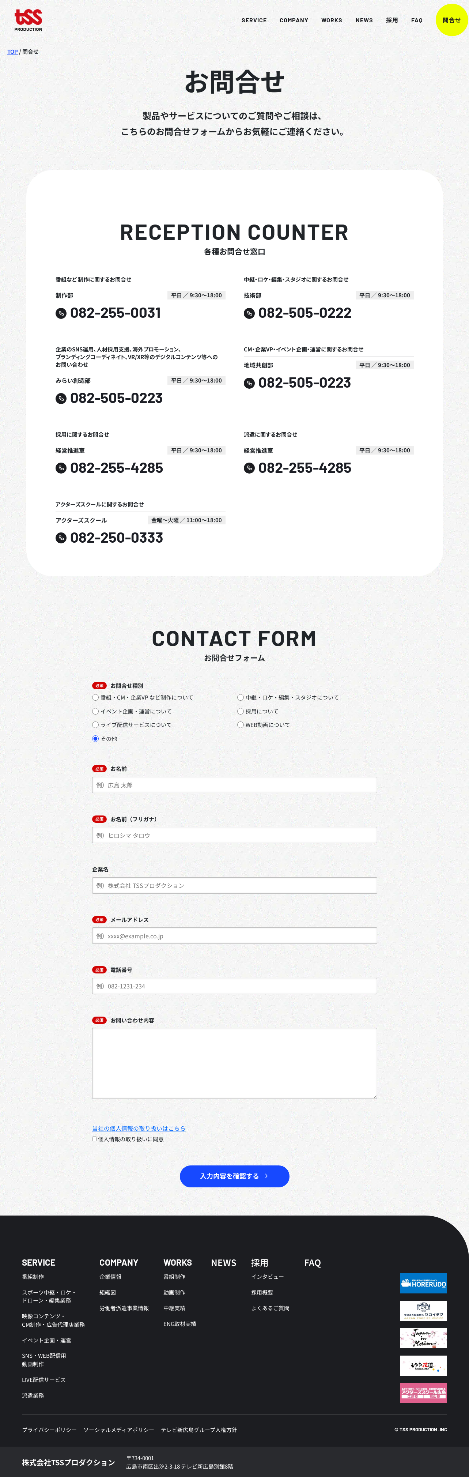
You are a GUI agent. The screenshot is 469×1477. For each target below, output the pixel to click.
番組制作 (33, 1277)
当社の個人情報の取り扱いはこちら (139, 1128)
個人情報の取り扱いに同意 (128, 1139)
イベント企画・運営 (46, 1340)
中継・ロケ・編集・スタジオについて (288, 697)
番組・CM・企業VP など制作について (142, 697)
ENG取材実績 (179, 1323)
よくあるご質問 (270, 1308)
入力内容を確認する (229, 1176)
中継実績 (174, 1308)
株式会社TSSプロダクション (69, 1461)
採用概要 (262, 1292)
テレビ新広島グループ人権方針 (199, 1429)
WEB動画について (263, 725)
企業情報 (110, 1277)
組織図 (107, 1292)
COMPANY (280, 19)
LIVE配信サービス (44, 1379)
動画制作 (174, 1292)
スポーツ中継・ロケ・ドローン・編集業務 (49, 1296)
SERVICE (240, 19)
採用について (258, 711)
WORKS (318, 19)
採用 (378, 19)
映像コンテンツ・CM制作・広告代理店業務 (53, 1320)
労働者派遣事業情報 (124, 1308)
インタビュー (267, 1277)
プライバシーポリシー (49, 1429)
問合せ (438, 19)
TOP (12, 51)
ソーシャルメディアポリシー (118, 1429)
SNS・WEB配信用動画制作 (44, 1360)
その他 (104, 738)
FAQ (403, 19)
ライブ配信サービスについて (132, 725)
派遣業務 (33, 1394)
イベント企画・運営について (132, 711)
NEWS (350, 19)
